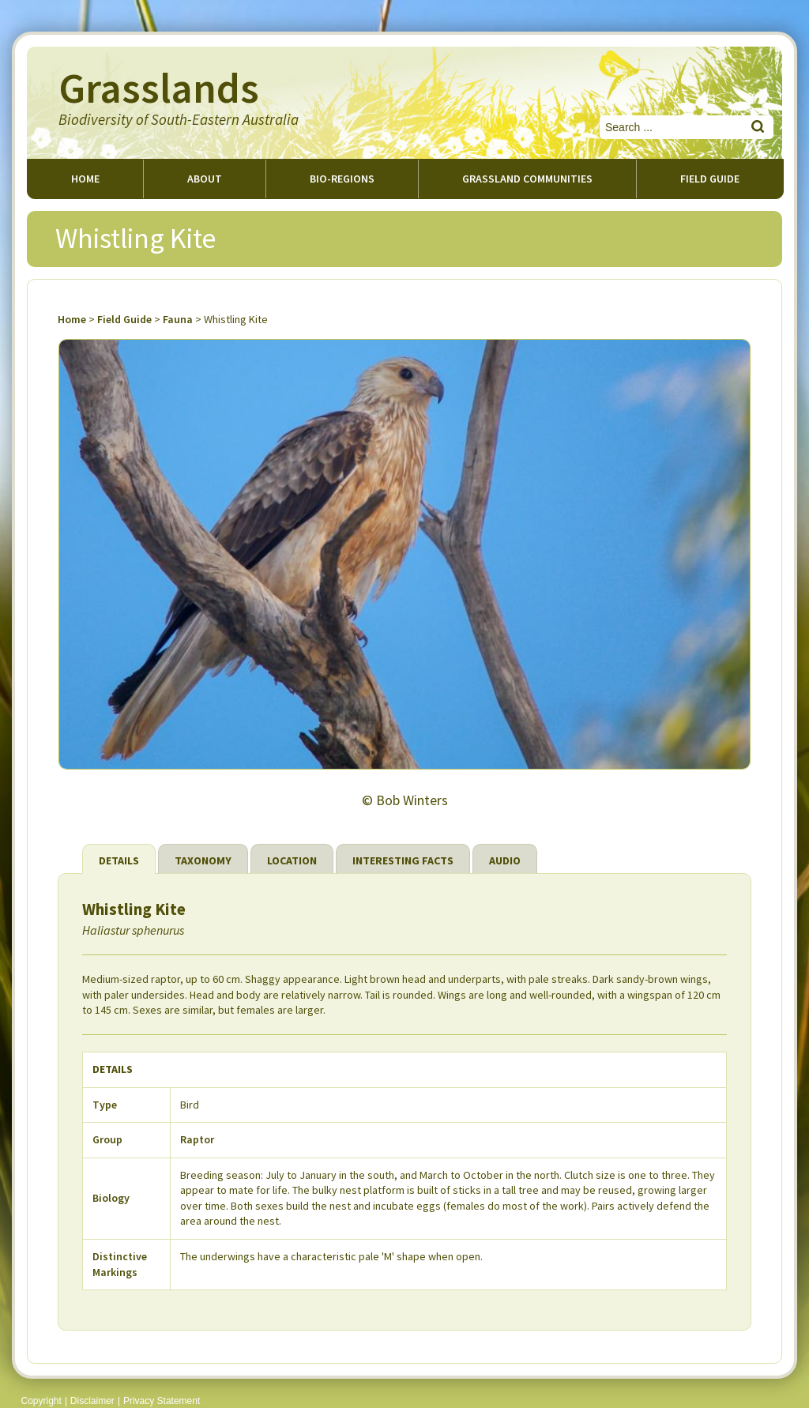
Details (119, 860)
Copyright (41, 1400)
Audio (505, 860)
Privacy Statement (161, 1400)
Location (292, 860)
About (204, 178)
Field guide (709, 178)
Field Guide (124, 319)
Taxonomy (203, 860)
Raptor (197, 1139)
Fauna (178, 319)
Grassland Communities (527, 178)
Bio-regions (342, 178)
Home (85, 178)
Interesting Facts (402, 860)
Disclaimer (92, 1400)
